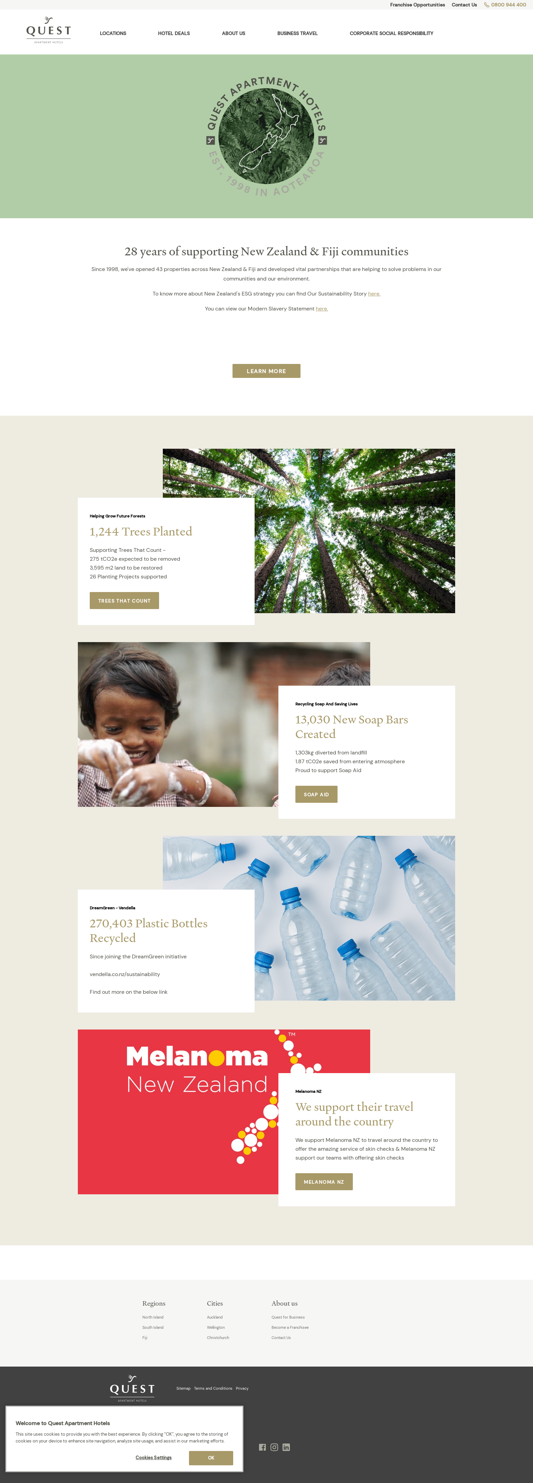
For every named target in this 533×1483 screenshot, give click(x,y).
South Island (153, 1327)
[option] (266, 537)
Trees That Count (124, 601)
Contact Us (464, 5)
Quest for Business (288, 1317)
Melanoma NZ (324, 1182)
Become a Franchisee (290, 1327)
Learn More (266, 371)
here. (374, 293)
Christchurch (218, 1337)
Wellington (216, 1327)
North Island (153, 1317)
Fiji (145, 1337)
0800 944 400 (505, 5)
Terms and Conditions (213, 1388)
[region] (124, 1439)
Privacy (242, 1388)
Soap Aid (316, 795)
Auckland (215, 1317)
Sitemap (183, 1388)
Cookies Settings (154, 1458)
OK (211, 1458)
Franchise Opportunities (417, 5)
